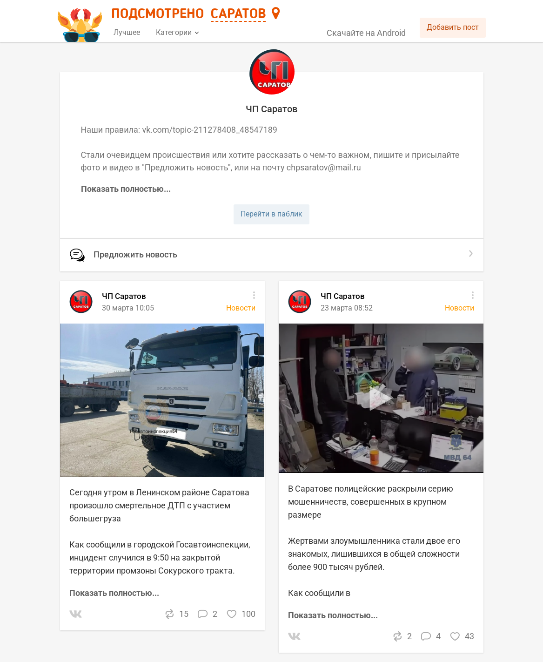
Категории (177, 32)
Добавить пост (453, 27)
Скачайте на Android (366, 33)
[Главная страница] (81, 21)
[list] (271, 471)
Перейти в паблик (271, 213)
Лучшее (127, 32)
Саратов (238, 14)
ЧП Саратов (343, 296)
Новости (459, 308)
